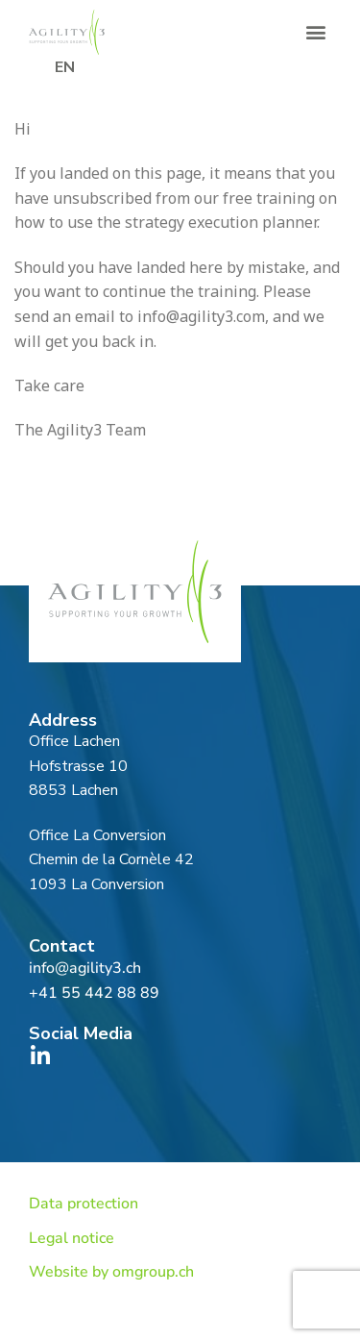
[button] (315, 32)
